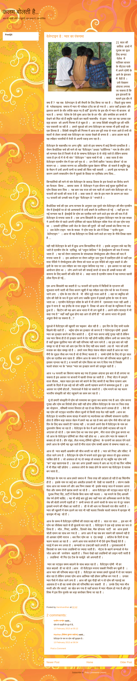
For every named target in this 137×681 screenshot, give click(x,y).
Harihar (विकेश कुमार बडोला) (66, 634)
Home (90, 662)
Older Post (126, 662)
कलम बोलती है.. (21, 11)
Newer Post (53, 662)
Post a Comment (58, 648)
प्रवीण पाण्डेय (59, 621)
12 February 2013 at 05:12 (66, 628)
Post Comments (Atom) (95, 672)
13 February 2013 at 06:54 (66, 642)
